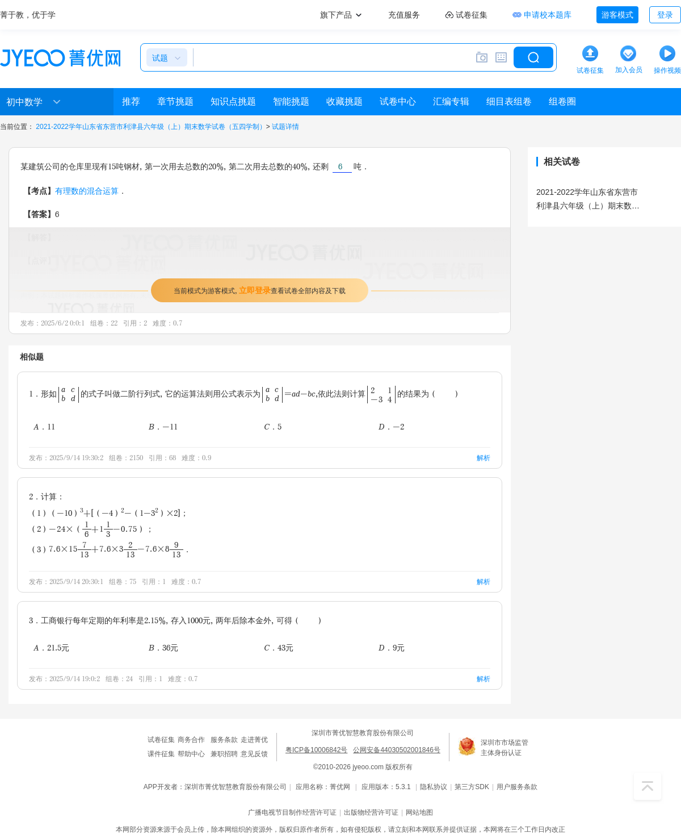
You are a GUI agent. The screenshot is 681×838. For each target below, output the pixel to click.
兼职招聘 (224, 754)
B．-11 (163, 426)
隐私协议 (433, 787)
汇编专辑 (451, 101)
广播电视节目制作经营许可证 (292, 812)
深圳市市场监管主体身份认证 (504, 748)
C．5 (272, 426)
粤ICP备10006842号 (316, 750)
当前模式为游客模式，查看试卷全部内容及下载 (260, 290)
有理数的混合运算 (87, 190)
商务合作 (191, 740)
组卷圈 (562, 101)
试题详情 (285, 127)
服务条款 (224, 740)
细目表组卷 (509, 101)
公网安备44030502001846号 (396, 750)
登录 (665, 14)
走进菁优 (254, 740)
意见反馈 (254, 754)
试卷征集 (161, 740)
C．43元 (278, 647)
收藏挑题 (344, 101)
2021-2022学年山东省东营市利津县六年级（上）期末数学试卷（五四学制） (151, 127)
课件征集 (161, 754)
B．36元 (163, 647)
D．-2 (391, 426)
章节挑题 (175, 101)
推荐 (131, 101)
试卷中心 (398, 101)
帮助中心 (191, 754)
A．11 (44, 426)
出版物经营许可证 (371, 812)
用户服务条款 (517, 787)
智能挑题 (291, 101)
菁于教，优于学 (28, 14)
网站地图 (419, 812)
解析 (483, 457)
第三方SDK (472, 787)
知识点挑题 (233, 101)
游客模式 (617, 14)
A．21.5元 (51, 647)
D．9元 (392, 647)
